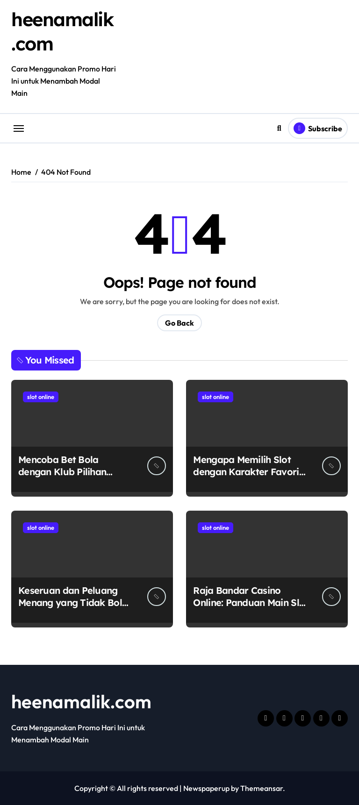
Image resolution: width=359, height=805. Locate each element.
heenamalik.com (81, 701)
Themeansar (261, 788)
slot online (40, 396)
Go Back (179, 323)
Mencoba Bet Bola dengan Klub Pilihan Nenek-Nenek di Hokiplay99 (62, 478)
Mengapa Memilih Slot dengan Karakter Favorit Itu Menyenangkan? (247, 472)
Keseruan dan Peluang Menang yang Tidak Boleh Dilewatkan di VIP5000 (75, 602)
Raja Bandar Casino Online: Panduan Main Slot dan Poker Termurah (250, 602)
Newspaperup (206, 788)
